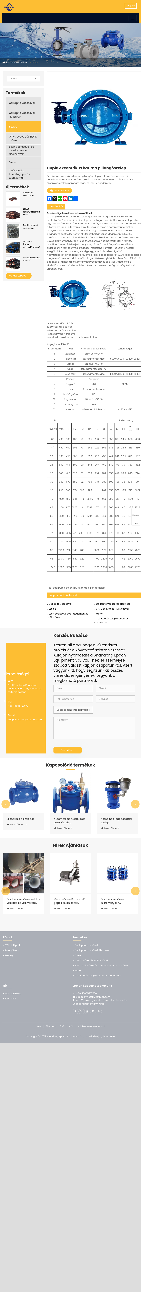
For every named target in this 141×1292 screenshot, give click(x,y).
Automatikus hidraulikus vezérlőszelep (69, 820)
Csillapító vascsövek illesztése (22, 114)
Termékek (21, 62)
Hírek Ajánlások (70, 845)
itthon (9, 62)
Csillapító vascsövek (22, 103)
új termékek (17, 187)
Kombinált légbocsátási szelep (116, 820)
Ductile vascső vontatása (30, 226)
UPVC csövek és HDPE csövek (23, 138)
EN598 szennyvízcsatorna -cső (32, 212)
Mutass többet (18, 275)
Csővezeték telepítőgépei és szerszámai (19, 174)
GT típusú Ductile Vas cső (31, 259)
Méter (12, 162)
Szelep (34, 62)
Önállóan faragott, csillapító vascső (31, 244)
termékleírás (56, 206)
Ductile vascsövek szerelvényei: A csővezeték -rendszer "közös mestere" (115, 901)
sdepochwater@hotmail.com (25, 719)
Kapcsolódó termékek (70, 765)
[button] (5, 804)
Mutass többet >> (17, 824)
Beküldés (67, 750)
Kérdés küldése (59, 190)
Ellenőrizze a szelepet (20, 819)
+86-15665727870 (18, 705)
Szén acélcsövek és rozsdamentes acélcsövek (21, 150)
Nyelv (130, 5)
